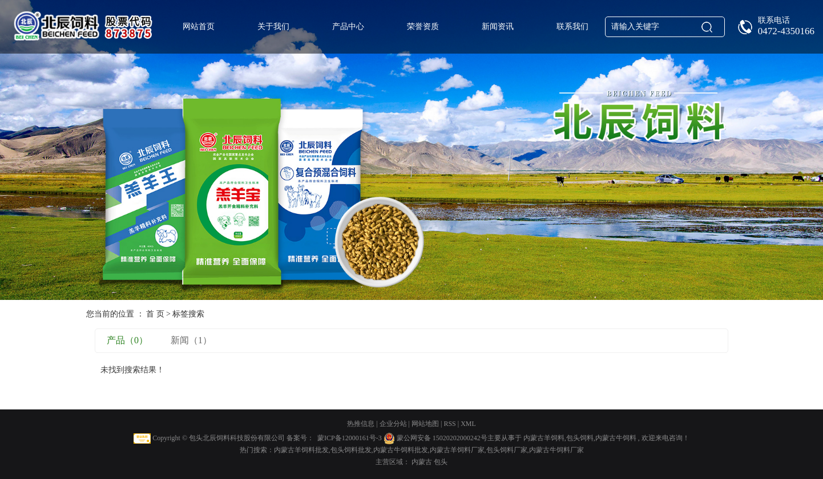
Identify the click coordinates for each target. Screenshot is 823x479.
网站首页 (199, 26)
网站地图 (426, 424)
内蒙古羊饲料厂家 (457, 450)
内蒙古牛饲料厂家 (556, 450)
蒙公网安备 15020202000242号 (442, 438)
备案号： (300, 438)
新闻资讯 (498, 26)
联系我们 (572, 26)
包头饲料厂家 (506, 450)
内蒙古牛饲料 (615, 438)
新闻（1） (191, 340)
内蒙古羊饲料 (543, 438)
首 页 (155, 314)
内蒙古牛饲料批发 (400, 450)
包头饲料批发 (351, 450)
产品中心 (348, 26)
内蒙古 (423, 462)
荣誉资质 (423, 26)
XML (468, 424)
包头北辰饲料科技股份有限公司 (237, 438)
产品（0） (127, 340)
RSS (449, 424)
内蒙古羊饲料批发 (301, 450)
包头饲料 (580, 438)
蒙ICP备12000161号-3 (349, 438)
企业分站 (393, 424)
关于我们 (273, 26)
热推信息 (360, 424)
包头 (440, 462)
